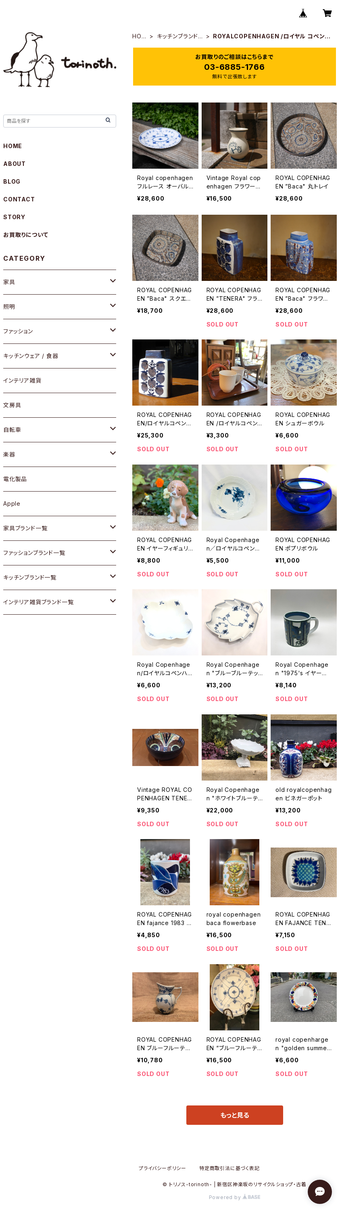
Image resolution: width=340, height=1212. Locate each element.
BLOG (12, 181)
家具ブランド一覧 (25, 528)
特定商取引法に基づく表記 (229, 1168)
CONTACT (19, 199)
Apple (12, 503)
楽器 (9, 454)
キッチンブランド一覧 (177, 36)
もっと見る (234, 1115)
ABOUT (14, 163)
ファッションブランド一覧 (34, 552)
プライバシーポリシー (162, 1168)
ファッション (18, 331)
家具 (9, 281)
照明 (9, 306)
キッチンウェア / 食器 (30, 355)
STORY (14, 217)
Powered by (235, 1197)
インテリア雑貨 (22, 380)
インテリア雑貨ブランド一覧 (38, 602)
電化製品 (15, 478)
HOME (139, 36)
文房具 (12, 405)
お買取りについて (25, 234)
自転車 (12, 429)
